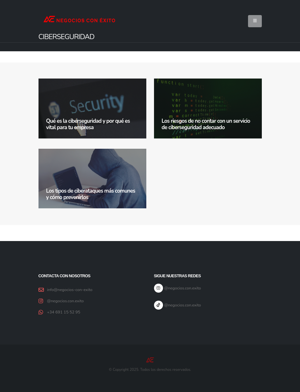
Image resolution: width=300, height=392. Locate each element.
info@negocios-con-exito (70, 289)
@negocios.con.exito (65, 301)
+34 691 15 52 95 (64, 312)
